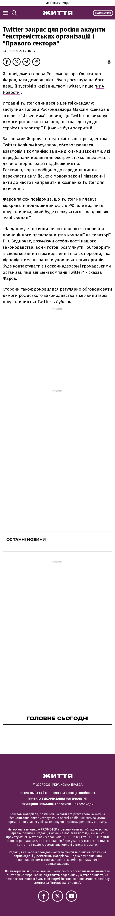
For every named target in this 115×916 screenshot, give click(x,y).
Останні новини (26, 539)
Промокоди (84, 804)
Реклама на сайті (33, 793)
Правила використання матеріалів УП (57, 798)
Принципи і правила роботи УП (46, 804)
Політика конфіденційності (73, 793)
